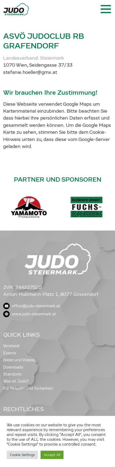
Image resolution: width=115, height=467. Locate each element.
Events (9, 353)
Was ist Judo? (16, 381)
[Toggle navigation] (105, 9)
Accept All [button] (52, 455)
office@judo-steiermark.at (31, 306)
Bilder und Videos (19, 360)
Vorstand (11, 345)
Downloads (13, 367)
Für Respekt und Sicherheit (28, 388)
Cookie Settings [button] (22, 455)
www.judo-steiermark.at (29, 314)
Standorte (12, 374)
